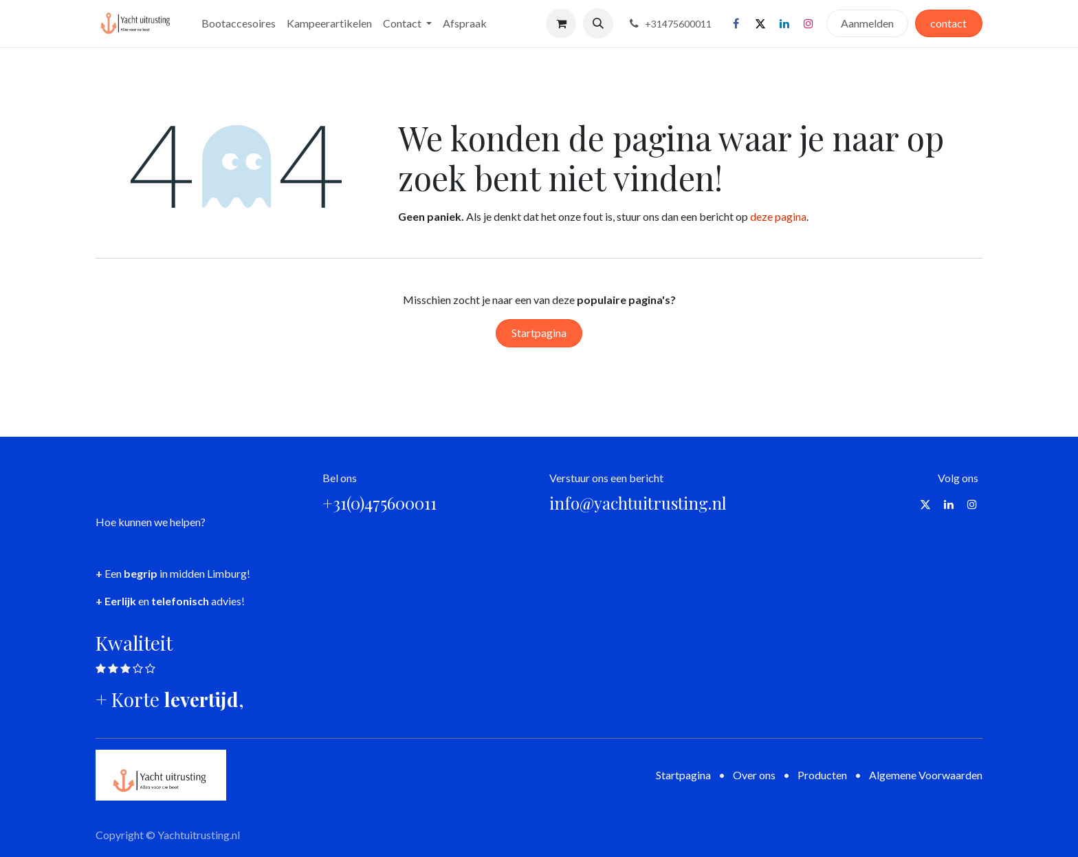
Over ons (754, 774)
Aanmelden (867, 23)
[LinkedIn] (784, 23)
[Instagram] (809, 23)
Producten (822, 774)
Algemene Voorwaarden (925, 774)
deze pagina (778, 216)
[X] (760, 23)
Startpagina (539, 332)
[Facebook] (736, 23)
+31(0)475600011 (379, 503)
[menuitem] (238, 23)
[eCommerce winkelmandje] (561, 23)
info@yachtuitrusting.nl (638, 503)
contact (948, 23)
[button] (598, 23)
